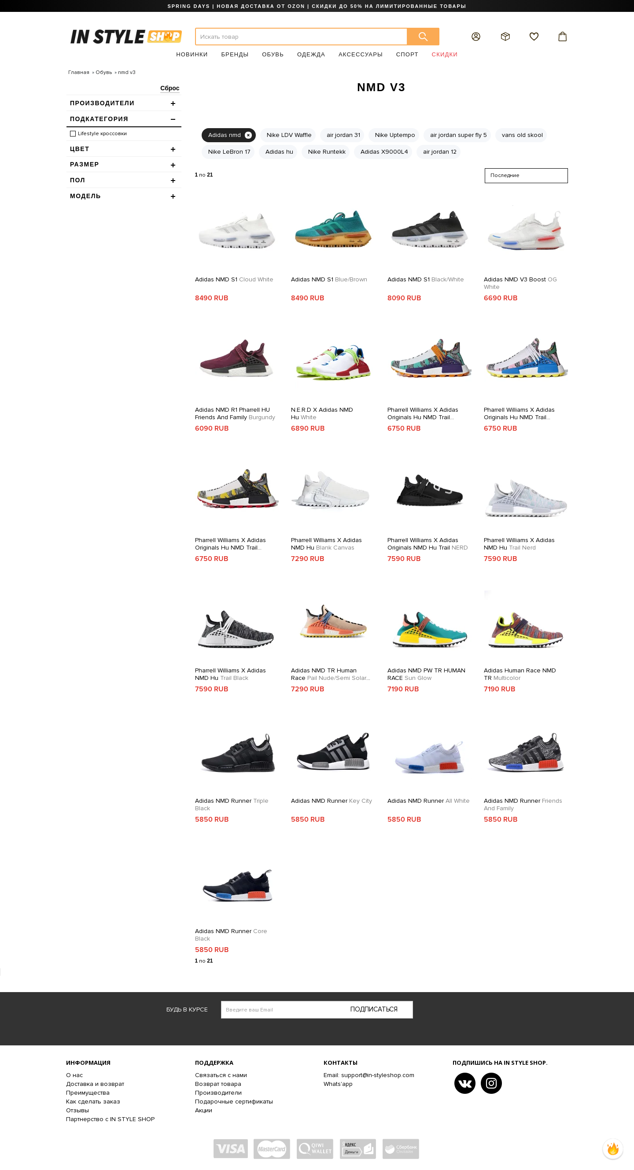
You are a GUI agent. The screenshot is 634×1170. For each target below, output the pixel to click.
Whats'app (338, 1084)
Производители (218, 1092)
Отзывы (77, 1110)
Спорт (407, 54)
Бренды (235, 54)
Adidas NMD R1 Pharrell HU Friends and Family (235, 413)
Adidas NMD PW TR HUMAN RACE (426, 674)
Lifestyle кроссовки (102, 133)
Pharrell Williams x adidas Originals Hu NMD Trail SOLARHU (422, 413)
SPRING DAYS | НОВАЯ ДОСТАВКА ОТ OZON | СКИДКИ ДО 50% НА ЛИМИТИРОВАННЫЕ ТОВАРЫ (316, 6)
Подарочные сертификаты (234, 1101)
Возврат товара (218, 1084)
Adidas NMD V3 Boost (520, 283)
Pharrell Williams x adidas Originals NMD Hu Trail (427, 543)
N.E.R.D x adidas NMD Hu (322, 413)
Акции (203, 1110)
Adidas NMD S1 (234, 279)
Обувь (273, 54)
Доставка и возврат (95, 1084)
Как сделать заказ (93, 1101)
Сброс (169, 88)
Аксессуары (361, 54)
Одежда (311, 54)
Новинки (192, 54)
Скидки (445, 54)
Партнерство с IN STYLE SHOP (110, 1119)
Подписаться (374, 1009)
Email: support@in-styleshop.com (369, 1075)
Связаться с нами (221, 1075)
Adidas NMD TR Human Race (330, 674)
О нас (74, 1075)
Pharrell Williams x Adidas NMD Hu (326, 543)
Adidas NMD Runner (232, 804)
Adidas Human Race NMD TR (520, 674)
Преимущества (88, 1092)
